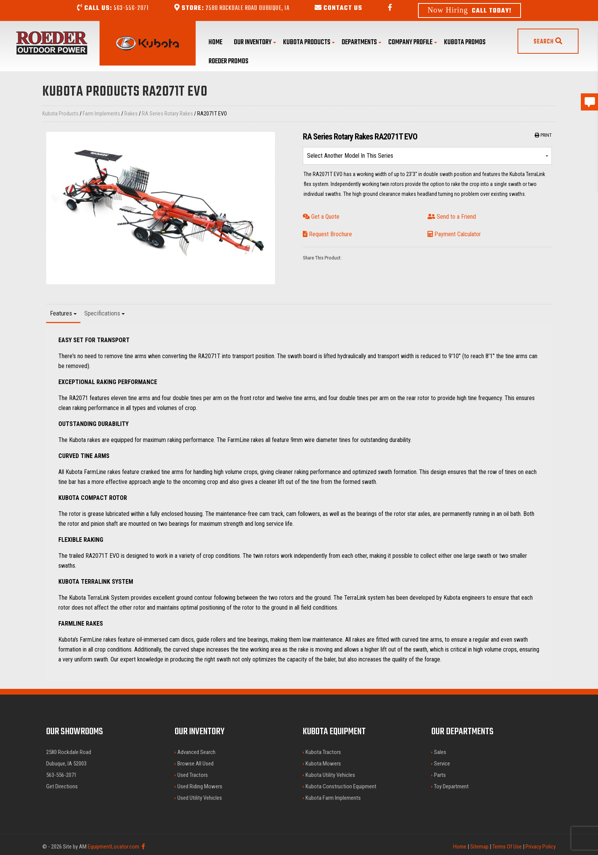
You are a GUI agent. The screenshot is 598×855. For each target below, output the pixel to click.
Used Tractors (192, 775)
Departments (361, 42)
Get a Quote (321, 216)
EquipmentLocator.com (113, 846)
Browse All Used (195, 763)
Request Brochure (327, 234)
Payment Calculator (454, 234)
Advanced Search (196, 752)
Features (63, 313)
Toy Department (451, 786)
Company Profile (412, 42)
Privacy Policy (541, 846)
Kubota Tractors (323, 752)
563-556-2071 (113, 8)
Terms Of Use (507, 846)
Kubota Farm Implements (333, 797)
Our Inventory (255, 42)
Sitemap (479, 846)
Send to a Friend (452, 216)
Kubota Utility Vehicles (330, 775)
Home (215, 42)
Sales (440, 752)
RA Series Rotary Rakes (167, 113)
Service (442, 763)
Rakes (131, 113)
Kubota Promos (464, 42)
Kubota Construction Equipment (340, 786)
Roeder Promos (228, 61)
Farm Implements (101, 113)
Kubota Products (309, 42)
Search (548, 42)
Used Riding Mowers (199, 786)
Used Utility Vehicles (199, 797)
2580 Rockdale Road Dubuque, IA (231, 8)
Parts (440, 775)
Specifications (104, 313)
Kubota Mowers (323, 763)
